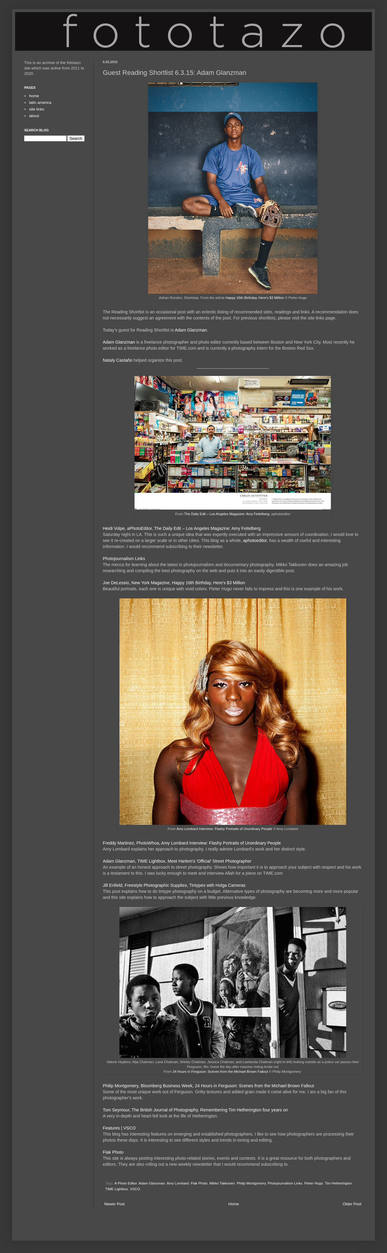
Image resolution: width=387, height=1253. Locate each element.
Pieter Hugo (313, 1183)
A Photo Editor (126, 1183)
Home (234, 1204)
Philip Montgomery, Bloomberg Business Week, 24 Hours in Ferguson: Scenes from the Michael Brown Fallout (208, 1085)
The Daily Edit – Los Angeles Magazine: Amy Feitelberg (226, 514)
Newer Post (114, 1204)
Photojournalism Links (124, 558)
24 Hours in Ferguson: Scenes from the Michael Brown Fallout (220, 1071)
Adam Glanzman (191, 330)
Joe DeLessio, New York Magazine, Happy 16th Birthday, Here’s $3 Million (174, 582)
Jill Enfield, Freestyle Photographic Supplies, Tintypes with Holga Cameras (174, 885)
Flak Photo (113, 1152)
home (34, 96)
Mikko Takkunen (222, 1183)
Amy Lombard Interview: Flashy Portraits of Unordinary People (224, 829)
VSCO (135, 1189)
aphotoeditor (255, 540)
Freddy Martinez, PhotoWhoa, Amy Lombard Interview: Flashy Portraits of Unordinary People (192, 843)
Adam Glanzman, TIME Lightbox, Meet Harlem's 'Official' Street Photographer (177, 861)
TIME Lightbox (116, 1189)
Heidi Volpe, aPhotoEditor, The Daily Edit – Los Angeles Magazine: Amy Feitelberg (182, 528)
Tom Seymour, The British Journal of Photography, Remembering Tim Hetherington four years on (195, 1109)
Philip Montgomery (251, 1183)
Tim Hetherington (338, 1183)
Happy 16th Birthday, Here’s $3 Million (255, 298)
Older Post (352, 1204)
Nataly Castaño (117, 360)
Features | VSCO (119, 1128)
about (34, 116)
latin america (40, 102)
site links (36, 109)
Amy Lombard (178, 1183)
